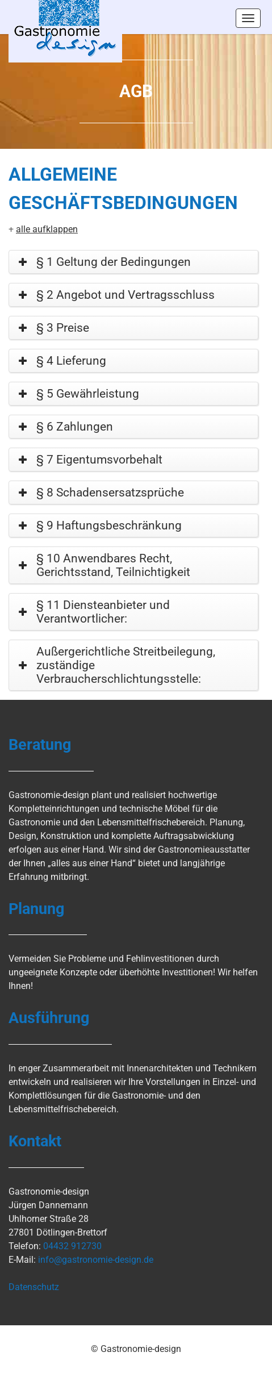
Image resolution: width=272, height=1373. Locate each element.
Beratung (40, 745)
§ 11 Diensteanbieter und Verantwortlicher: (103, 611)
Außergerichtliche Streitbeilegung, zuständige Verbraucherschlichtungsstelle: (125, 665)
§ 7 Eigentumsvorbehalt (99, 459)
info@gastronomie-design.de (95, 1259)
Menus (248, 18)
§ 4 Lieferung (71, 361)
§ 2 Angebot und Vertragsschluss (125, 295)
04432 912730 (72, 1246)
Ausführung (49, 1018)
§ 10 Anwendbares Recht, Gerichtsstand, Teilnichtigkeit (113, 565)
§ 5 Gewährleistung (87, 393)
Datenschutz (34, 1287)
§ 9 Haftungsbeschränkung (109, 525)
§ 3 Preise (62, 328)
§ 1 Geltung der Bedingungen (113, 262)
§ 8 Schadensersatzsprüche (110, 492)
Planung (36, 909)
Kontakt (35, 1141)
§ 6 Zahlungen (74, 426)
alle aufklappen (47, 229)
